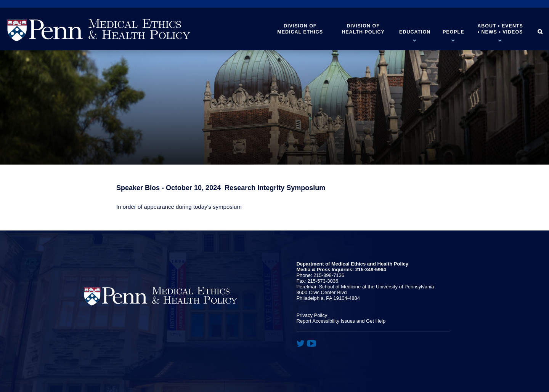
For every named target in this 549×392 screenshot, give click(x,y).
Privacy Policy (311, 315)
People (453, 32)
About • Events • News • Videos (500, 29)
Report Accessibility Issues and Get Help (340, 321)
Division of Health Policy (363, 29)
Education (414, 32)
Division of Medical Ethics (300, 29)
